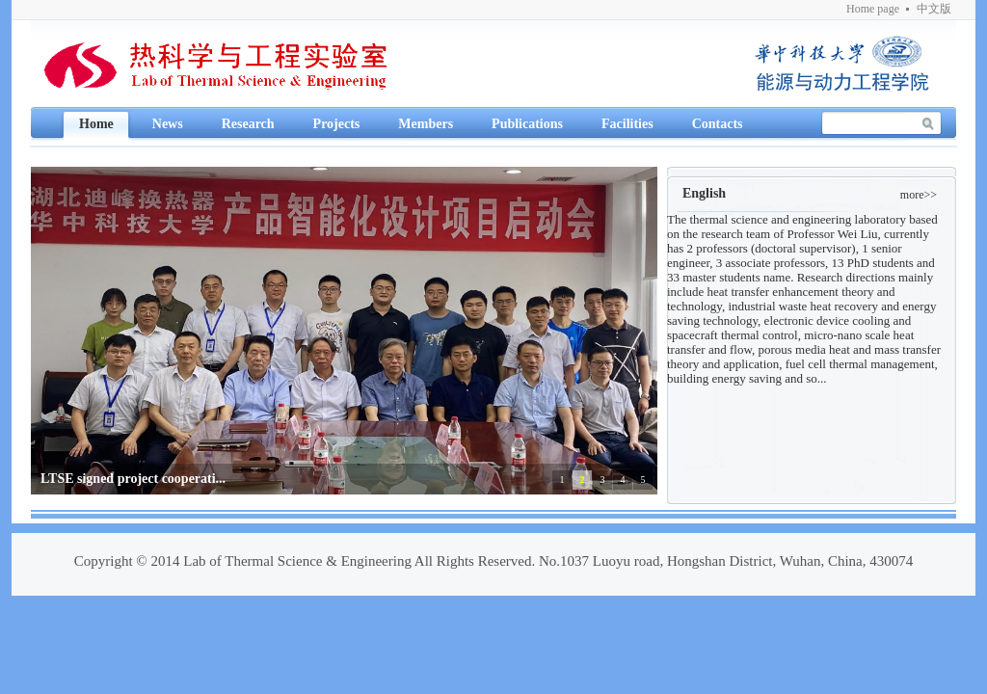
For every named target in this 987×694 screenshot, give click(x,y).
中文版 (934, 8)
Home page (872, 8)
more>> (918, 194)
